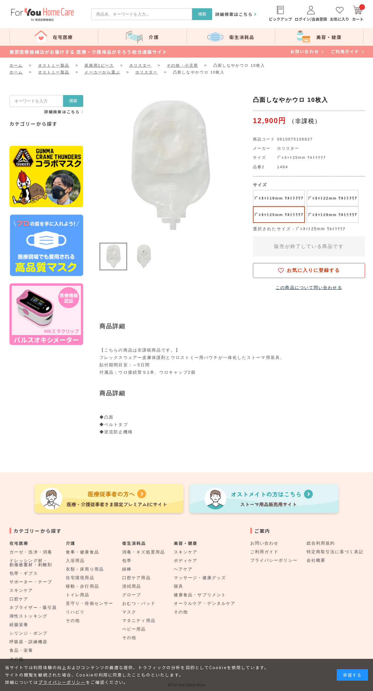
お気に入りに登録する (313, 270)
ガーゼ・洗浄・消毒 (30, 552)
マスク (129, 612)
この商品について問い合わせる (309, 287)
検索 (202, 14)
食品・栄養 (21, 650)
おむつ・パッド (139, 603)
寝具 (178, 586)
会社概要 (316, 560)
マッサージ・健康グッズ (200, 578)
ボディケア (186, 560)
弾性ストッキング (28, 616)
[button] (113, 256)
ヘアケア (183, 569)
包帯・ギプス (23, 573)
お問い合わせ (264, 543)
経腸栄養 (18, 625)
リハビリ (75, 612)
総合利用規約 (321, 543)
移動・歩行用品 (82, 586)
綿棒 (127, 569)
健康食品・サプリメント (200, 595)
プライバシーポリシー (274, 560)
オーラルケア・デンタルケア (204, 603)
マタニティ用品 (139, 620)
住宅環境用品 (80, 578)
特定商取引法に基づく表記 (335, 552)
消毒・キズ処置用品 (143, 552)
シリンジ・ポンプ (28, 633)
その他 (73, 620)
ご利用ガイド (264, 552)
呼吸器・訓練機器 (28, 642)
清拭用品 (131, 586)
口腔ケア (18, 599)
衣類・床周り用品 (85, 569)
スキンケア (21, 590)
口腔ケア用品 (136, 578)
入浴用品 (75, 560)
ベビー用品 (134, 629)
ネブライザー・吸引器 (33, 607)
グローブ (131, 595)
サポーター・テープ (30, 582)
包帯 (127, 560)
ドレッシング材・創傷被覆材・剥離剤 (30, 562)
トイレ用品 (78, 595)
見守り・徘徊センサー (89, 603)
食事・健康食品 (82, 552)
